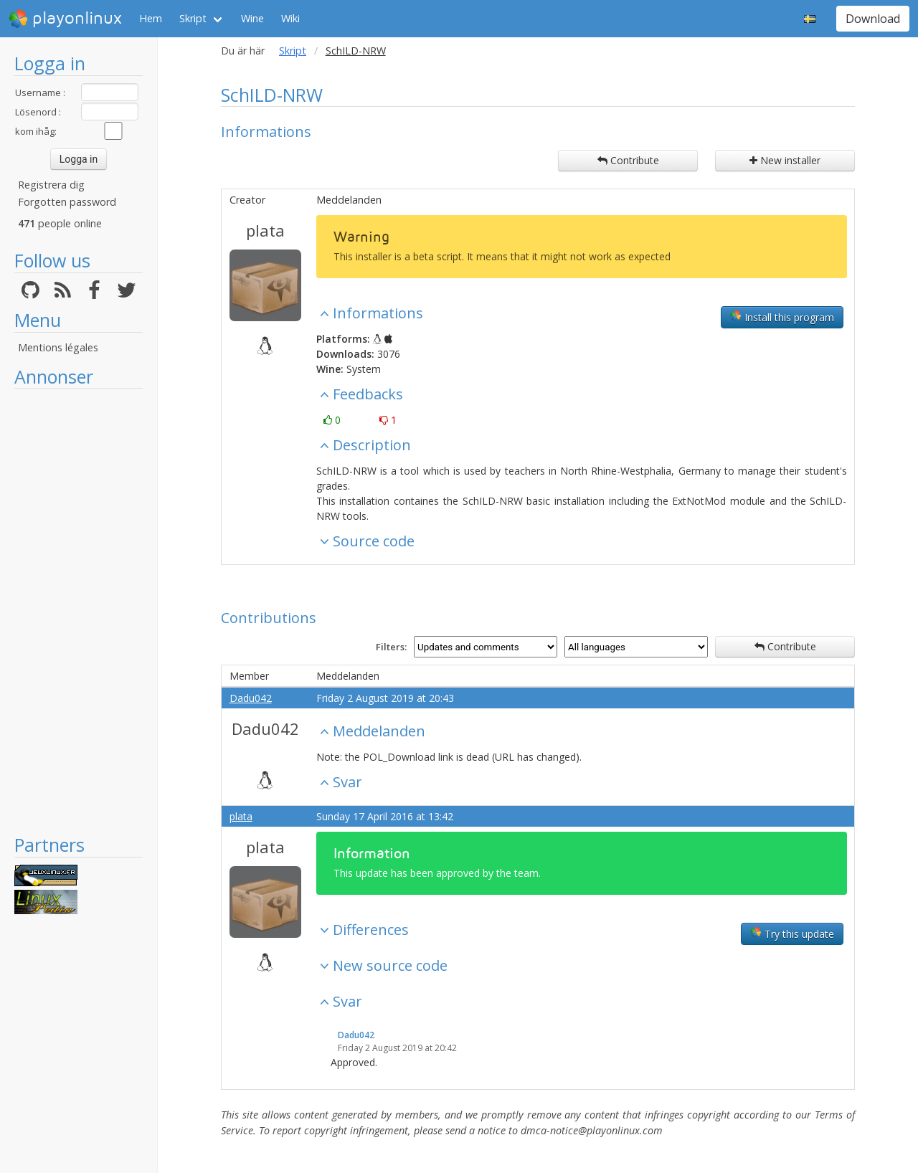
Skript (193, 18)
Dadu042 (251, 698)
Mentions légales (58, 347)
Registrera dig (51, 184)
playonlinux (65, 19)
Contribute (628, 160)
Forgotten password (67, 202)
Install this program (782, 317)
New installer (784, 160)
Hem (150, 18)
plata (265, 230)
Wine (252, 18)
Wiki (290, 18)
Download (873, 19)
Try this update (792, 933)
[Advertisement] (78, 611)
